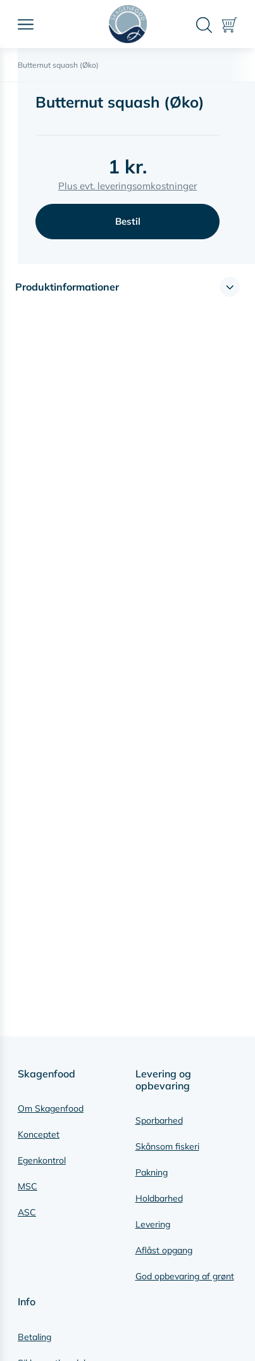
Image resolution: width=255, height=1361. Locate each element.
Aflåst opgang (163, 1250)
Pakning (151, 1172)
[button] (127, 287)
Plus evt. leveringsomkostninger (127, 186)
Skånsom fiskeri (167, 1146)
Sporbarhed (159, 1120)
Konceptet (38, 1134)
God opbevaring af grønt (184, 1276)
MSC (27, 1186)
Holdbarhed (159, 1198)
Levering (152, 1224)
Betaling (34, 1337)
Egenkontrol (42, 1160)
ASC (27, 1212)
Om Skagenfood (51, 1108)
